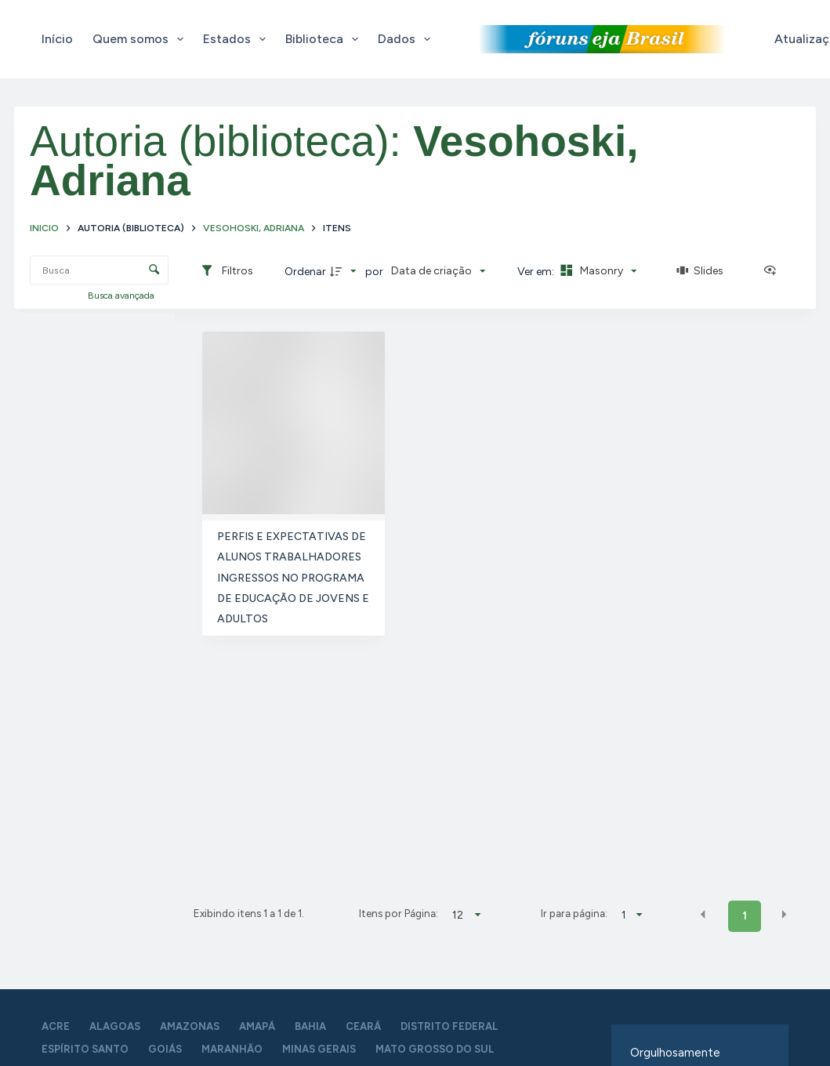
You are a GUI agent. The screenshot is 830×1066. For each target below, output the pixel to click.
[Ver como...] (773, 271)
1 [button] (744, 916)
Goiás (165, 1049)
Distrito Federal (449, 1026)
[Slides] (700, 271)
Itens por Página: (398, 913)
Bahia (310, 1026)
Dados (407, 39)
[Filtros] (226, 271)
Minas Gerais (319, 1049)
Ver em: (536, 271)
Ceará (363, 1026)
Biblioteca (324, 39)
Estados (237, 39)
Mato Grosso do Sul (435, 1049)
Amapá (257, 1026)
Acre (56, 1026)
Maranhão (232, 1049)
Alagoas (114, 1026)
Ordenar (305, 271)
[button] (703, 914)
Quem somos (141, 39)
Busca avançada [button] (122, 295)
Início (57, 38)
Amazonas (189, 1026)
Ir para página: (574, 913)
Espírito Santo (85, 1049)
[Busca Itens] (99, 270)
